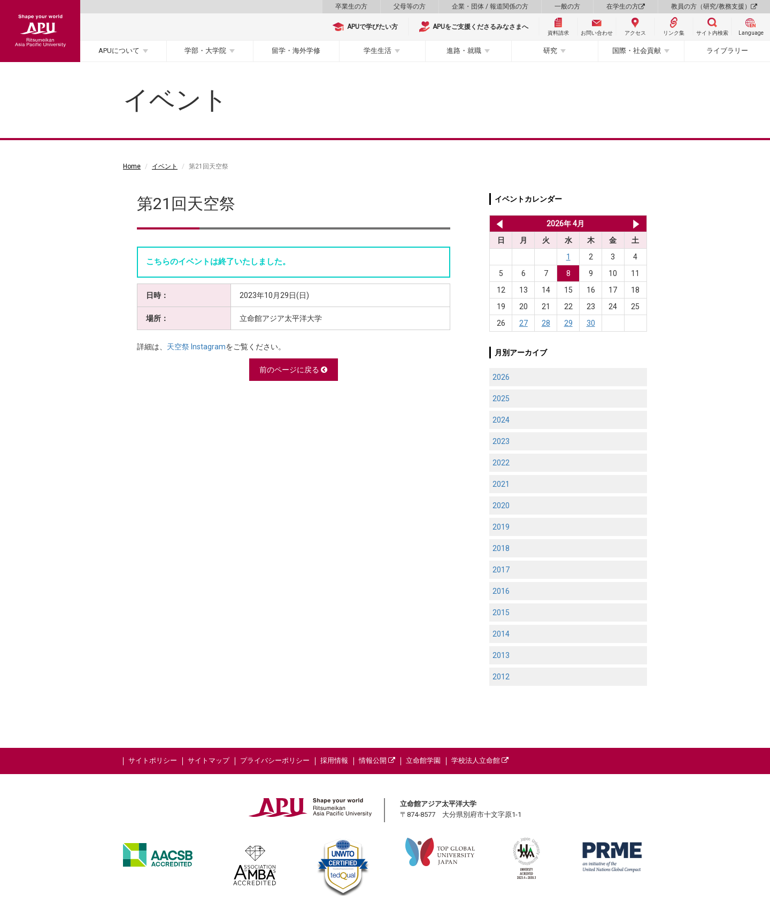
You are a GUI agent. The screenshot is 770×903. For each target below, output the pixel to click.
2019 (501, 527)
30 (591, 323)
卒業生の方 (351, 6)
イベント (165, 166)
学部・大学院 (205, 51)
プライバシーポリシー (275, 760)
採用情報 (334, 760)
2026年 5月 (636, 223)
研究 (550, 51)
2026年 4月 (565, 223)
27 (523, 323)
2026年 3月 (497, 223)
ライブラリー (727, 51)
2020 (501, 505)
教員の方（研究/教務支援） (714, 6)
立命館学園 (423, 760)
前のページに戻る (293, 369)
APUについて (119, 51)
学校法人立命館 (480, 760)
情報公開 (377, 760)
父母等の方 (410, 6)
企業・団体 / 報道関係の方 (490, 6)
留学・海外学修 (296, 51)
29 (568, 323)
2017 (501, 569)
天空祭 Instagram (196, 346)
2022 (501, 462)
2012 (501, 676)
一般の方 (567, 6)
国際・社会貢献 (636, 51)
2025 (501, 398)
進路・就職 (463, 51)
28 (546, 323)
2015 (501, 612)
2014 (501, 634)
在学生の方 (625, 6)
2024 (501, 420)
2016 (501, 591)
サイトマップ (208, 760)
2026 (501, 377)
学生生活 (377, 51)
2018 (501, 548)
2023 (501, 441)
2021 (501, 484)
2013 (501, 655)
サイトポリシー (152, 760)
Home (132, 166)
